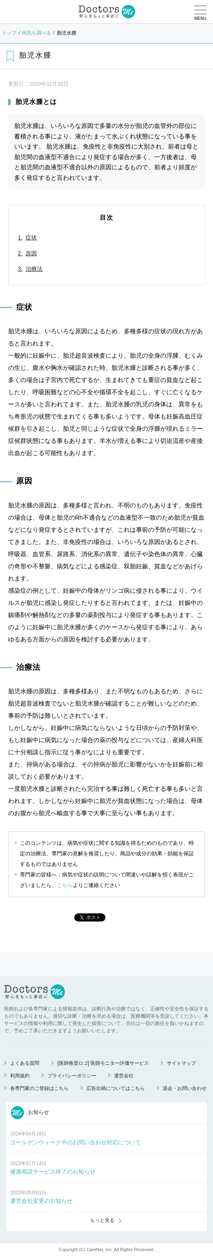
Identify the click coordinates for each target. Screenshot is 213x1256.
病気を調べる (36, 33)
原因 (31, 253)
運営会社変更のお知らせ (41, 1201)
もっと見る (102, 1220)
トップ (9, 33)
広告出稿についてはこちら (115, 1088)
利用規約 (20, 1076)
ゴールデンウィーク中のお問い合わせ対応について (75, 1142)
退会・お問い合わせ (185, 1088)
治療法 (34, 268)
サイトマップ (181, 1063)
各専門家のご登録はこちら (39, 1088)
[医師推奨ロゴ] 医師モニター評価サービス (103, 1063)
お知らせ (30, 1112)
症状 (31, 237)
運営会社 (123, 1076)
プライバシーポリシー (71, 1076)
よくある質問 (24, 1063)
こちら (65, 885)
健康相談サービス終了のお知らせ (52, 1171)
